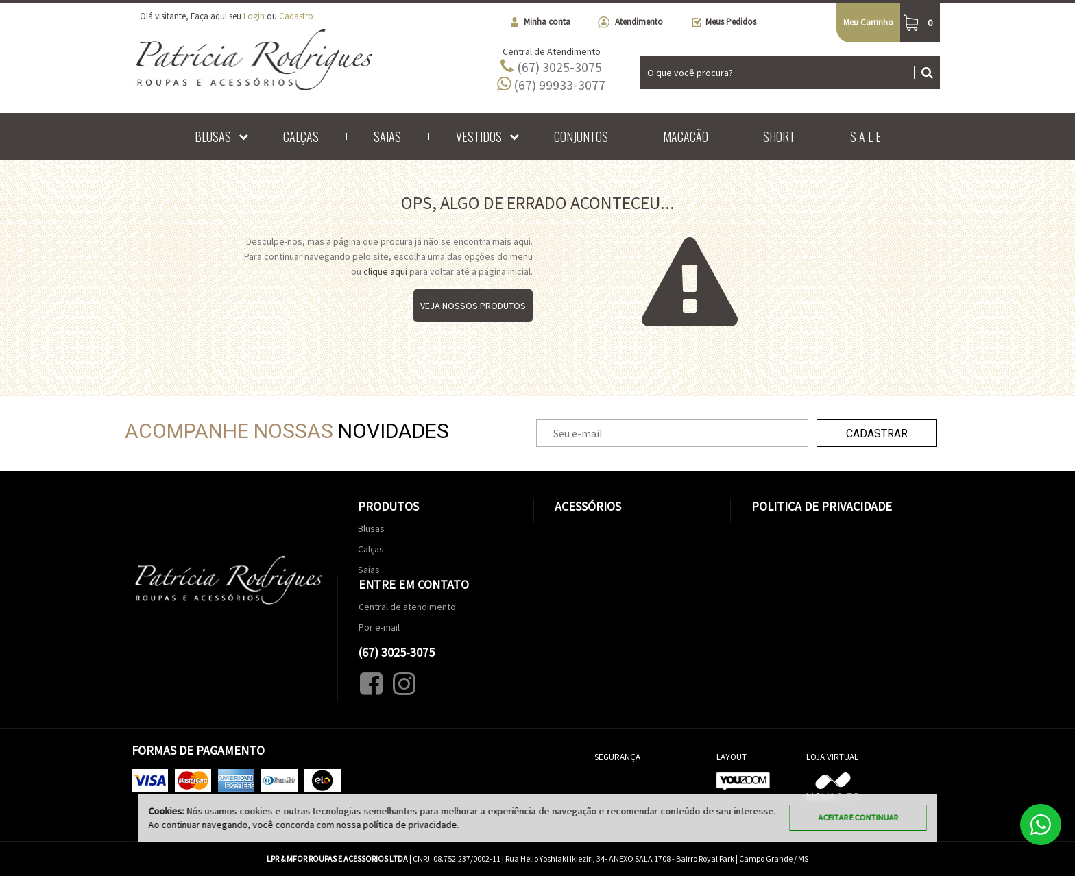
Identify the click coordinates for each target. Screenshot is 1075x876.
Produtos (388, 506)
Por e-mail (379, 627)
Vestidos (479, 136)
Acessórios (588, 506)
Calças (301, 136)
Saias (387, 136)
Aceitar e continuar (858, 817)
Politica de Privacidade (821, 506)
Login (254, 16)
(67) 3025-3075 (551, 66)
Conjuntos (581, 136)
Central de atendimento (407, 606)
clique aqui (385, 271)
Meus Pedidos (723, 22)
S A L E (865, 136)
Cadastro (296, 16)
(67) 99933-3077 (551, 84)
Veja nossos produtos (473, 306)
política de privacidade (410, 824)
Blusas (213, 136)
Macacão (685, 136)
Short (779, 136)
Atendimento (630, 22)
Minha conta (539, 22)
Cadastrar (877, 433)
